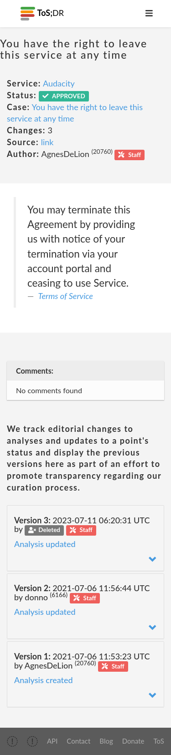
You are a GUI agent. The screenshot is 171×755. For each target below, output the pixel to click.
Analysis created (43, 680)
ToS (159, 741)
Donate (133, 741)
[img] (12, 741)
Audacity (59, 83)
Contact (78, 741)
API (52, 741)
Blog (106, 741)
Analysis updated (45, 544)
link (47, 142)
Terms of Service (65, 296)
